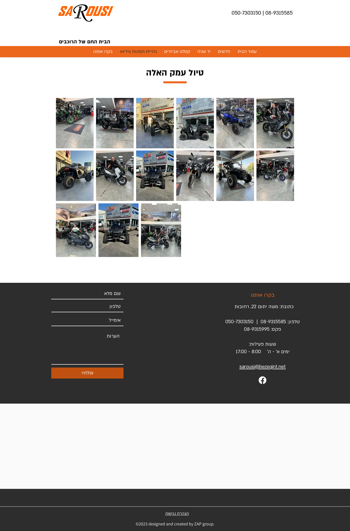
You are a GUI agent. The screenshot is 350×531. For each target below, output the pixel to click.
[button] (224, 51)
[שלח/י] (87, 373)
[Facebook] (262, 380)
